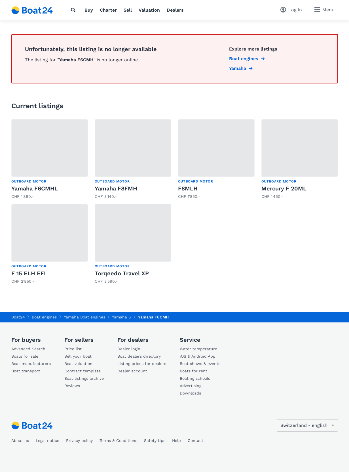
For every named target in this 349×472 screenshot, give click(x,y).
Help (176, 440)
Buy (88, 10)
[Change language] (307, 425)
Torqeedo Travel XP (122, 273)
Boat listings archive (84, 378)
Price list (73, 349)
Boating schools (195, 378)
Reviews (72, 385)
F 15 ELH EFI (28, 273)
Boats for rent (193, 371)
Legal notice (47, 440)
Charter (108, 10)
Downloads (190, 393)
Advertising (190, 385)
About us (20, 440)
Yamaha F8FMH (116, 188)
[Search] (74, 10)
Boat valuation (78, 363)
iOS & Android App (197, 356)
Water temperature (198, 349)
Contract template (82, 371)
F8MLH (188, 188)
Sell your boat (78, 356)
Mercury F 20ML (283, 188)
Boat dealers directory (139, 356)
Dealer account (132, 371)
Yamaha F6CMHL (34, 188)
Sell (128, 10)
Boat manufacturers (31, 363)
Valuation (149, 10)
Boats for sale (24, 356)
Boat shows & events (200, 363)
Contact (195, 440)
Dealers (175, 10)
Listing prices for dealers (141, 363)
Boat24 (18, 317)
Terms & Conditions (118, 440)
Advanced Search (28, 349)
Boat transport (25, 371)
